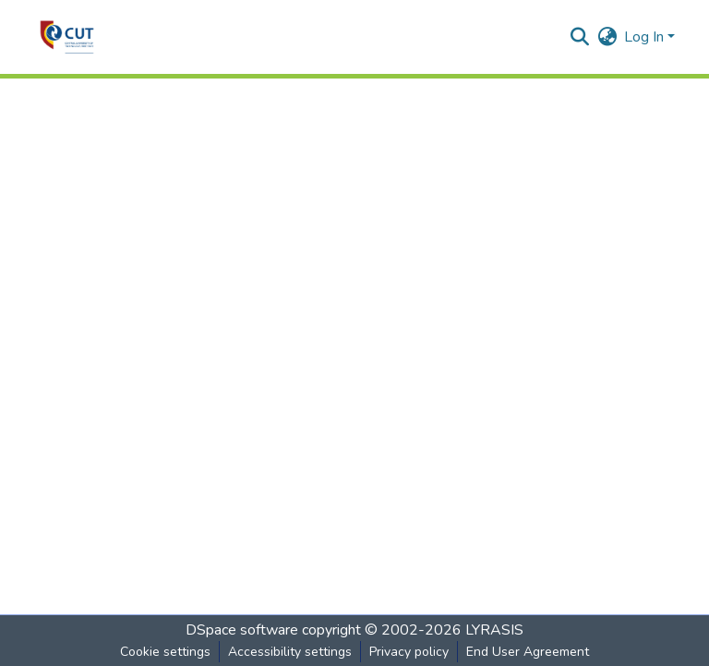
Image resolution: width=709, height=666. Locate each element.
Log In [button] (645, 37)
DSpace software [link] (242, 630)
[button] (67, 36)
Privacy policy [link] (409, 651)
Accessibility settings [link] (290, 651)
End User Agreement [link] (527, 651)
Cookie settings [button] (165, 651)
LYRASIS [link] (494, 630)
